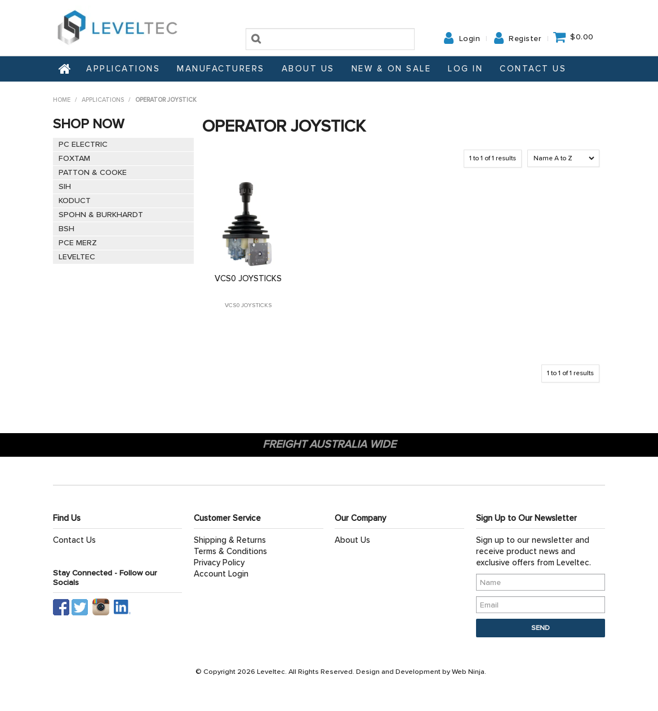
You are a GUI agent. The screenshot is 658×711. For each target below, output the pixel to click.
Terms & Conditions (230, 551)
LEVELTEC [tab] (77, 257)
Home (65, 68)
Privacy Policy (219, 562)
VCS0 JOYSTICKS (248, 278)
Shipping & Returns (230, 540)
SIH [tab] (65, 186)
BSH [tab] (66, 228)
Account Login (221, 574)
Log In (465, 69)
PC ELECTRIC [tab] (83, 144)
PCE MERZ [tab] (78, 243)
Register (525, 39)
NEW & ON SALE (392, 69)
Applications (123, 69)
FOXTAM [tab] (74, 158)
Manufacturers (221, 69)
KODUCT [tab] (75, 200)
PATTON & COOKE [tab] (93, 172)
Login (470, 39)
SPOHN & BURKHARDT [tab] (101, 214)
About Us (308, 69)
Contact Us (533, 69)
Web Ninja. (469, 671)
